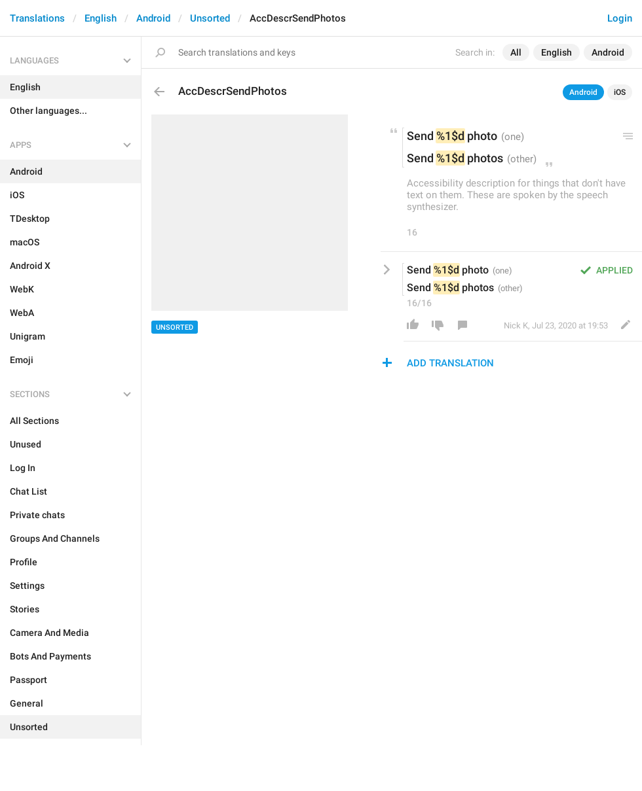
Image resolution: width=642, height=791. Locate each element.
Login (619, 18)
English (101, 18)
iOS (620, 92)
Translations (37, 18)
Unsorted (210, 18)
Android (153, 18)
